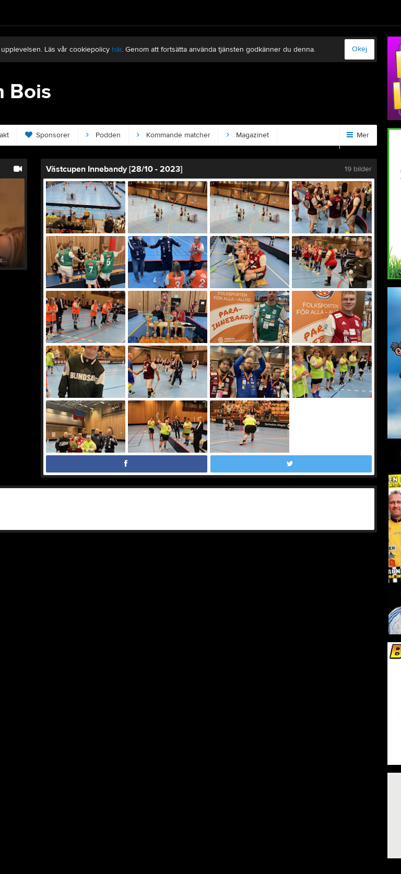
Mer (358, 135)
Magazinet (248, 135)
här (117, 49)
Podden (103, 135)
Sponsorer (47, 135)
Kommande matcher (173, 135)
